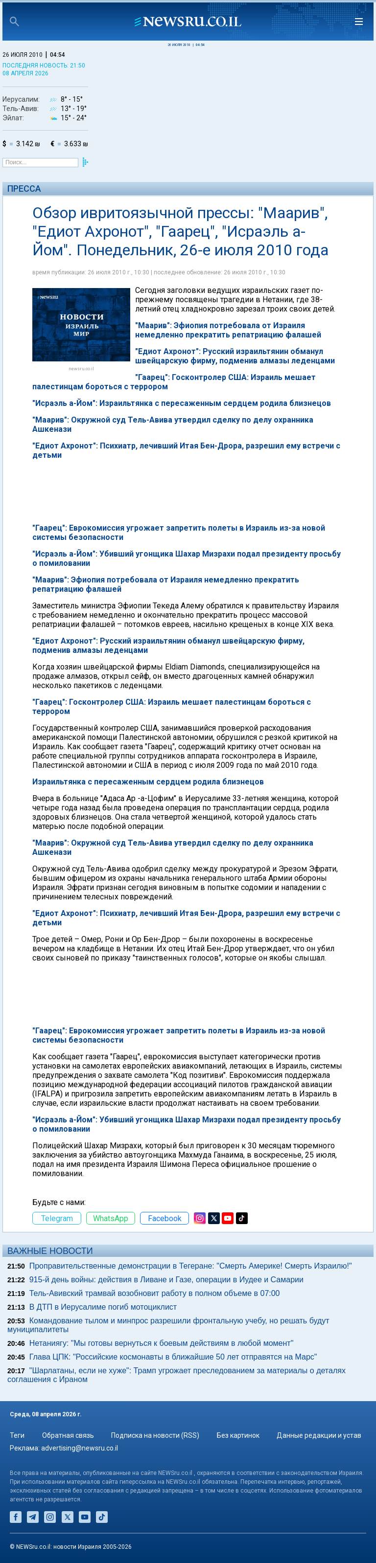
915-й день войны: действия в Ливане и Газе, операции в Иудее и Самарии (166, 1279)
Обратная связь (68, 1435)
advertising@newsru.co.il (79, 1448)
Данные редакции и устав (319, 1435)
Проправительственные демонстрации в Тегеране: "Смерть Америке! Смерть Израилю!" (190, 1266)
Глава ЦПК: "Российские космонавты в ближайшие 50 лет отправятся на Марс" (173, 1357)
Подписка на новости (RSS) (155, 1435)
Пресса (24, 188)
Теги (17, 1435)
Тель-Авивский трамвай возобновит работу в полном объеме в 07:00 (154, 1293)
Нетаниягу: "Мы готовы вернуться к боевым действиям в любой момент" (161, 1343)
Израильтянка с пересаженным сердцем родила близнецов (148, 781)
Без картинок (238, 1435)
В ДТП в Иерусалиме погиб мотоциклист (103, 1307)
